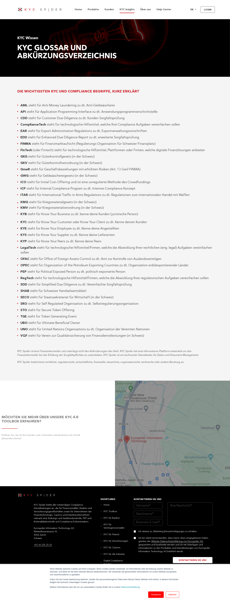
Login (207, 10)
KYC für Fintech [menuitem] (111, 534)
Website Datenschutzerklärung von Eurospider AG (177, 541)
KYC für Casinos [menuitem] (112, 548)
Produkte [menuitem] (93, 9)
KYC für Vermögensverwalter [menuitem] (114, 526)
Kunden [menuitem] (109, 9)
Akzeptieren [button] (156, 595)
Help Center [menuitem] (164, 9)
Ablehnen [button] (172, 595)
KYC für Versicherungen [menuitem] (116, 541)
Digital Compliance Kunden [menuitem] (113, 562)
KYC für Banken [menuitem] (112, 518)
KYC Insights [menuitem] (127, 9)
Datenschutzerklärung (130, 587)
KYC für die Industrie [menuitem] (114, 554)
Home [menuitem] (78, 9)
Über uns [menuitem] (145, 9)
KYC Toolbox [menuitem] (110, 511)
